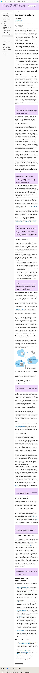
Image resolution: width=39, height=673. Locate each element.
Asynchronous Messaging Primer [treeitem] (7, 28)
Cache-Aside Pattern (20, 630)
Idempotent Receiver (21, 645)
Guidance (19, 11)
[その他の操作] (37, 12)
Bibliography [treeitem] (4, 53)
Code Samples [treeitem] (4, 51)
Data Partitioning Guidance (24, 111)
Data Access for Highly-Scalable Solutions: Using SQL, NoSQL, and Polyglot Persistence (26, 222)
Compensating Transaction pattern (27, 545)
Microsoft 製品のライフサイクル (8, 6)
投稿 (17, 670)
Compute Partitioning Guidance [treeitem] (8, 34)
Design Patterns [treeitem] (4, 21)
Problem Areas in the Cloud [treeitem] (6, 19)
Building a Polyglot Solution (20, 426)
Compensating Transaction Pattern (23, 587)
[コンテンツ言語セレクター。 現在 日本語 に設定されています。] (3, 668)
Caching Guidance (20, 621)
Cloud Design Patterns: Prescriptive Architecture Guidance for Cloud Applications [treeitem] (7, 16)
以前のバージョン (8, 670)
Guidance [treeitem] (4, 25)
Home (26, 655)
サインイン (36, 1)
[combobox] (7, 13)
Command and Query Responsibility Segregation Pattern (27, 592)
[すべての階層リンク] (16, 12)
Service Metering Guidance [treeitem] (7, 49)
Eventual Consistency (19, 21)
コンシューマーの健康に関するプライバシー (8, 672)
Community (29, 655)
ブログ (14, 670)
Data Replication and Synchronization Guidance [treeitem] (7, 40)
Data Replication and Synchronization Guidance (25, 616)
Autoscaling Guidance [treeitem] (6, 30)
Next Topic (16, 655)
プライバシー (21, 670)
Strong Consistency (19, 20)
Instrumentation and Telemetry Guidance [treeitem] (7, 44)
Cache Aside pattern (19, 309)
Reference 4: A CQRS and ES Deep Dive (23, 650)
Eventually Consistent (24, 652)
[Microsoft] (2, 1)
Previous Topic (21, 655)
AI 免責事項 (3, 670)
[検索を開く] (33, 1)
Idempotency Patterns (24, 647)
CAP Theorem (19, 653)
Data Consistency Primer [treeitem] (7, 36)
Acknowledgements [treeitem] (5, 54)
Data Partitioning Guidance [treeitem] (7, 37)
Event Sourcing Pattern (21, 601)
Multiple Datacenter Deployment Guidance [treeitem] (6, 47)
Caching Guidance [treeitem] (6, 32)
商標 (21, 672)
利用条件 (18, 672)
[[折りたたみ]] (12, 11)
